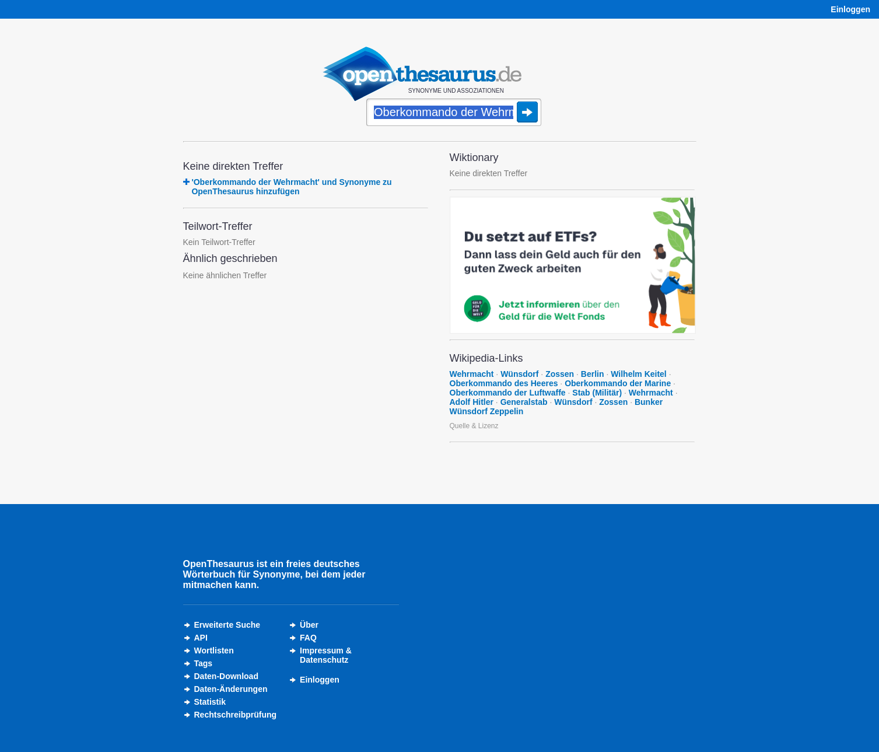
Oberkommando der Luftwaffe (508, 392)
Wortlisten (214, 650)
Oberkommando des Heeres (504, 383)
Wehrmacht (472, 374)
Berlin (592, 374)
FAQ (308, 637)
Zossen (559, 374)
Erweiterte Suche (227, 624)
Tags (203, 663)
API (201, 637)
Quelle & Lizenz (474, 426)
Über (309, 624)
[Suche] (453, 113)
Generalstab (524, 402)
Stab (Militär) (597, 392)
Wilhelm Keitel (639, 374)
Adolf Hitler (471, 402)
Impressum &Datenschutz (326, 655)
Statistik (210, 701)
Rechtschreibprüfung (235, 714)
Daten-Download (226, 676)
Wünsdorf (519, 374)
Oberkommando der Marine (618, 383)
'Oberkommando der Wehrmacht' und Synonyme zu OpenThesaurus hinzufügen (291, 186)
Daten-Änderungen (231, 689)
